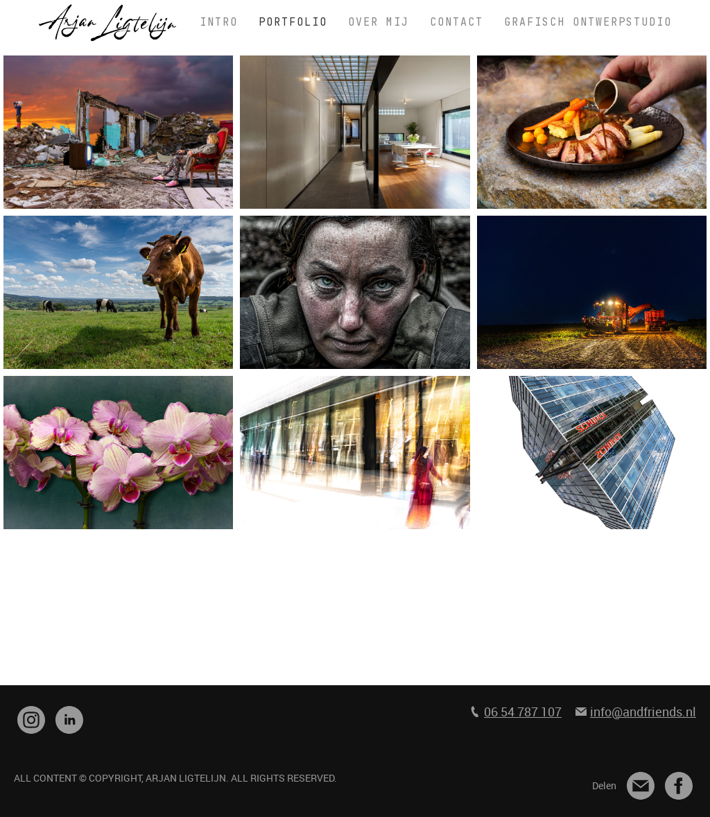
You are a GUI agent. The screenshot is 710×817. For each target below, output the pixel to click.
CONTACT (456, 22)
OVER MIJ (378, 22)
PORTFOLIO (293, 22)
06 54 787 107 (523, 711)
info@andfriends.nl (643, 711)
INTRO (219, 22)
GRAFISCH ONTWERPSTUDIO (588, 22)
